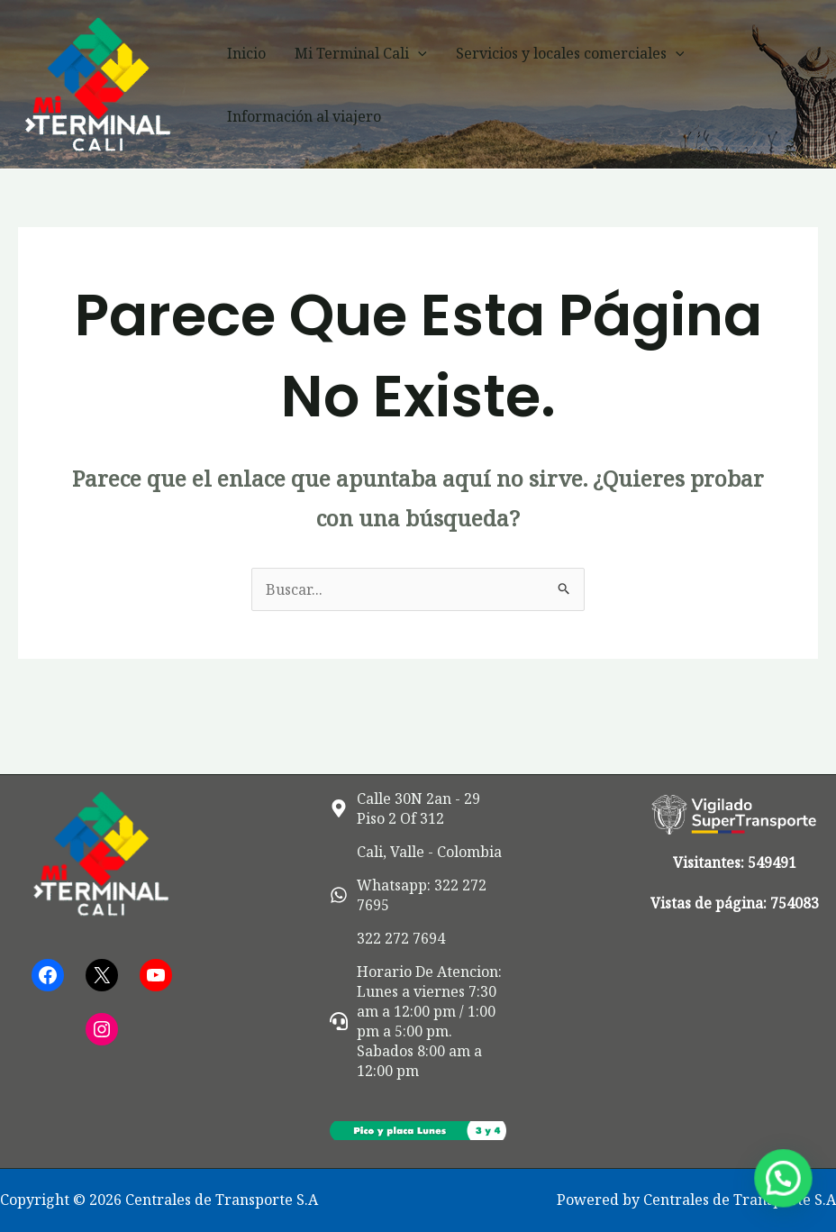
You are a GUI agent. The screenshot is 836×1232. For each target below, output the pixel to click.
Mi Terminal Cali (361, 53)
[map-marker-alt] (418, 808)
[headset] (418, 1021)
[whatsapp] (418, 895)
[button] (418, 53)
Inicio (246, 53)
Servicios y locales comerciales (570, 53)
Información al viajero (304, 116)
